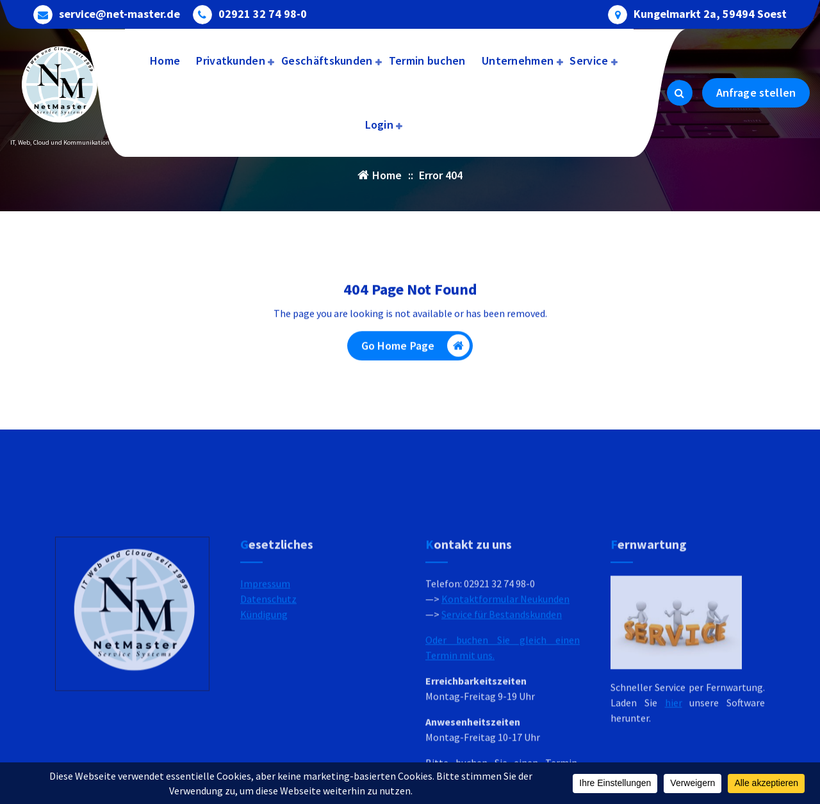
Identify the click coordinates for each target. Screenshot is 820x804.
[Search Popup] (680, 93)
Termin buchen (427, 60)
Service (589, 60)
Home (165, 60)
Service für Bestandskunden (501, 688)
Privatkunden (230, 60)
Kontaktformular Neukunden (505, 673)
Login (379, 124)
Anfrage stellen (756, 92)
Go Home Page (415, 349)
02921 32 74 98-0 (262, 13)
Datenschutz (268, 673)
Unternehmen (518, 60)
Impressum (265, 658)
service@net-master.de (119, 13)
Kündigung (264, 688)
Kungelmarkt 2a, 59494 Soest (710, 13)
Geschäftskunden (327, 60)
